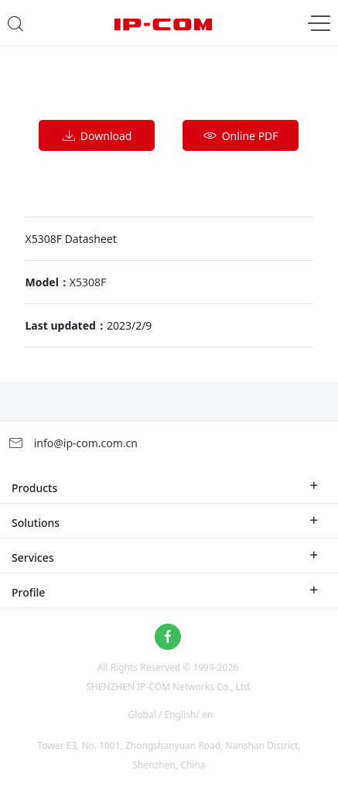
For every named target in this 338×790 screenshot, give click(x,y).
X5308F (88, 282)
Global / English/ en (170, 714)
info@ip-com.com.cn (73, 443)
